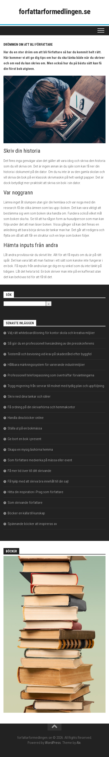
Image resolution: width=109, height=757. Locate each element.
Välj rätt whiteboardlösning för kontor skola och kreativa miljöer (51, 333)
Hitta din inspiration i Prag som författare (35, 492)
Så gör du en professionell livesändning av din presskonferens (51, 343)
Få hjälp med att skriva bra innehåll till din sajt (38, 481)
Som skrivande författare (25, 503)
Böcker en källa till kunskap (26, 513)
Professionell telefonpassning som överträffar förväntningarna (51, 375)
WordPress (53, 743)
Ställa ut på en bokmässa (25, 428)
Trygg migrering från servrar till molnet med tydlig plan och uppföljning (56, 386)
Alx (78, 743)
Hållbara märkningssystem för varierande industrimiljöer (46, 365)
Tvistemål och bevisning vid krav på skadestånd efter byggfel (50, 354)
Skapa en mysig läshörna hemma (30, 449)
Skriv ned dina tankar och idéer (29, 396)
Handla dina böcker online (26, 418)
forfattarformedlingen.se (54, 11)
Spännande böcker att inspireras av (32, 524)
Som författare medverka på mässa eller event (40, 460)
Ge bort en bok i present (24, 439)
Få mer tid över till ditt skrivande (29, 471)
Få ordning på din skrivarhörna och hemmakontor (41, 407)
